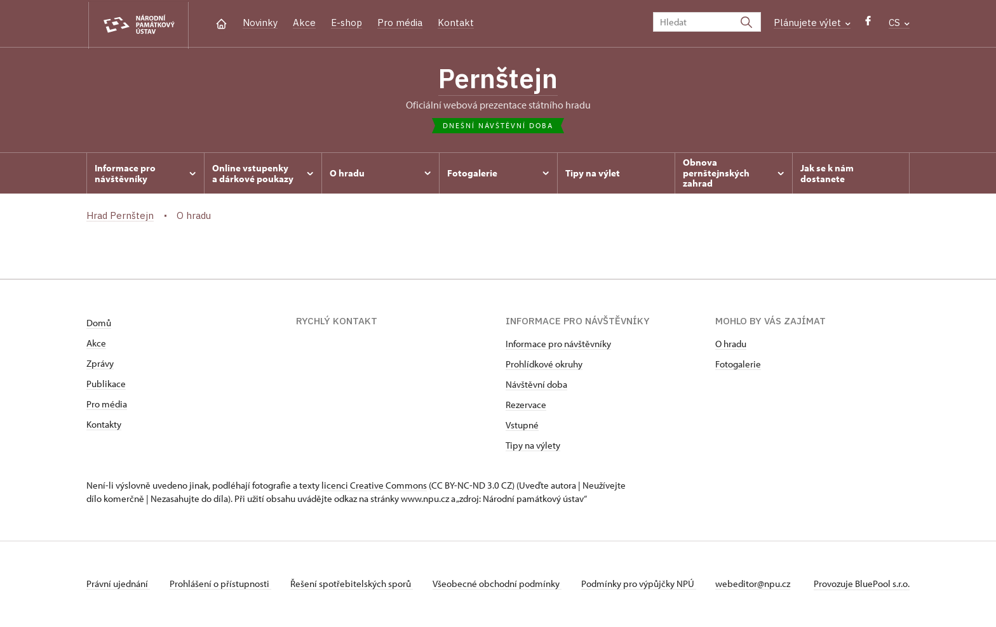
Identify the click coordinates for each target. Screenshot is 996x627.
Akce (304, 22)
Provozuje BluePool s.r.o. (862, 585)
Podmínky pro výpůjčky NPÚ (641, 585)
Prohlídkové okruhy (544, 365)
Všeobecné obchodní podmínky (499, 585)
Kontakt (456, 22)
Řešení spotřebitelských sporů (353, 585)
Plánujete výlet (812, 22)
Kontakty (103, 425)
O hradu (730, 345)
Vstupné (522, 426)
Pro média (399, 22)
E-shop (346, 22)
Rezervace (526, 406)
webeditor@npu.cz (757, 585)
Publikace (106, 385)
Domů (98, 324)
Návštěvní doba (536, 386)
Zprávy (100, 365)
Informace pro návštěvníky (558, 345)
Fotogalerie (738, 365)
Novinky (260, 22)
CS (899, 22)
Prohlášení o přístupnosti (221, 585)
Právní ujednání (118, 585)
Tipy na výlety (533, 446)
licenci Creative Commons (374, 486)
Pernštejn (498, 79)
